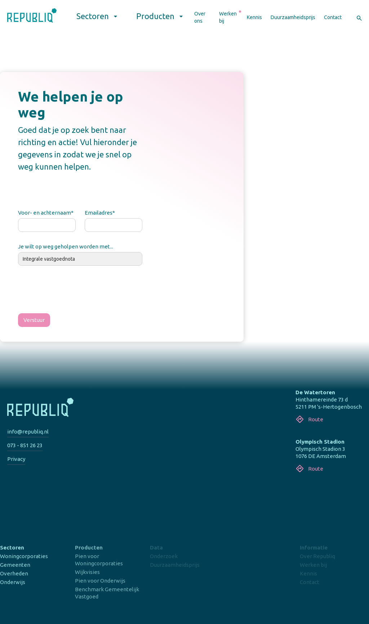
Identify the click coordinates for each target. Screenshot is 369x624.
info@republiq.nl (28, 431)
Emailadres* (100, 213)
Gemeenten (15, 565)
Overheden (14, 573)
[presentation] (73, 291)
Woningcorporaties (24, 556)
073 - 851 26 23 (25, 445)
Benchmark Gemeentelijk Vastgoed (107, 593)
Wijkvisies (87, 572)
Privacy (16, 459)
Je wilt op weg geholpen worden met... (65, 246)
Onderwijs (12, 582)
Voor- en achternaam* (46, 213)
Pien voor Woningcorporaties (99, 559)
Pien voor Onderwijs (100, 581)
